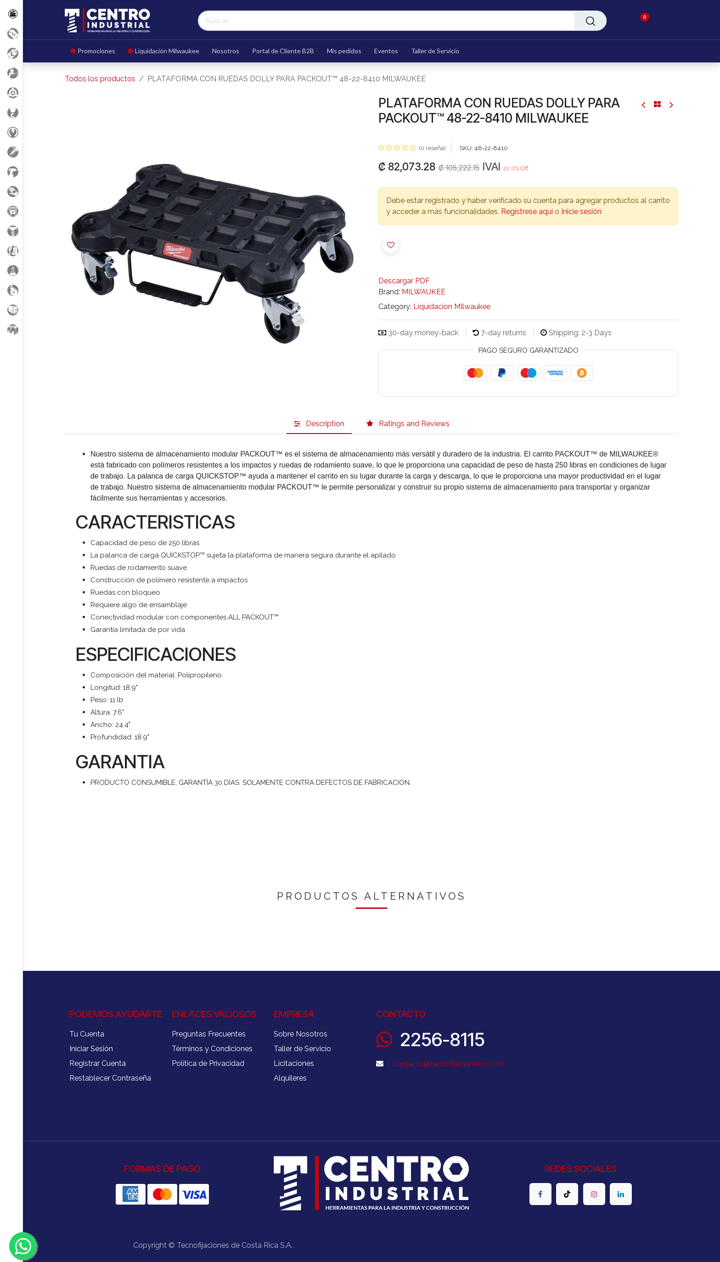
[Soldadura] (11, 310)
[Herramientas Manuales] (11, 132)
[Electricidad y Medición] (11, 211)
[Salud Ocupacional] (11, 191)
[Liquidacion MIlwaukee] (11, 53)
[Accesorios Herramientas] (11, 92)
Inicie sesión (581, 211)
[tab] (319, 424)
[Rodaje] (11, 290)
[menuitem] (96, 51)
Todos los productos (100, 78)
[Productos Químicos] (11, 270)
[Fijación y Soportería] (11, 231)
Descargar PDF (404, 280)
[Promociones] (11, 33)
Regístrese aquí (527, 211)
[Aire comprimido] (11, 73)
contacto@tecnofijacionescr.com (448, 1063)
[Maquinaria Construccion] (11, 329)
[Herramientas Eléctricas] (11, 152)
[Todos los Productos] (11, 13)
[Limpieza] (11, 250)
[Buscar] (590, 20)
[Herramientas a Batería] (11, 171)
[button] (390, 245)
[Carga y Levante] (11, 112)
